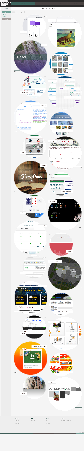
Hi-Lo (23, 220)
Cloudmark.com (43, 297)
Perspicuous (52, 397)
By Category (7, 12)
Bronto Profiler (43, 234)
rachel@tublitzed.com (66, 438)
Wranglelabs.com (25, 94)
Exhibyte (23, 409)
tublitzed (63, 439)
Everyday (69, 261)
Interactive (4, 14)
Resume (32, 440)
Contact (75, 3)
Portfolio (23, 3)
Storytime (44, 171)
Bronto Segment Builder (26, 283)
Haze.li (44, 45)
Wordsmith (43, 108)
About (43, 3)
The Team (32, 439)
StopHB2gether (53, 146)
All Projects (6, 19)
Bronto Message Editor (66, 198)
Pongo (23, 157)
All (46, 437)
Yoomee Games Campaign (66, 386)
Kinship (23, 346)
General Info (33, 437)
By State (48, 439)
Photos (59, 3)
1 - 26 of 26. (22, 12)
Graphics (4, 16)
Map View (48, 440)
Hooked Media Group (54, 334)
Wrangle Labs (52, 83)
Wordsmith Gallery (67, 135)
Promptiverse (52, 20)
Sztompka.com (52, 209)
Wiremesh (69, 72)
